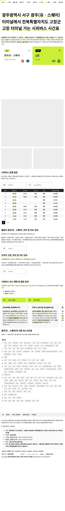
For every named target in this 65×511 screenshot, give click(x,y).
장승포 (28, 399)
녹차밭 (49, 356)
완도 (48, 387)
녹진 (44, 356)
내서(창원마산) (32, 356)
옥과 (44, 387)
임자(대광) (52, 393)
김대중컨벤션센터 (10, 353)
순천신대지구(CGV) (10, 380)
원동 (38, 390)
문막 (42, 368)
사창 (6, 374)
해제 (24, 415)
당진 (15, 359)
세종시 (6, 377)
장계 (6, 399)
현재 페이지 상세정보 (9, 441)
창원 (6, 405)
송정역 (24, 377)
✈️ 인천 (31, 2)
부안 (50, 371)
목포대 (16, 368)
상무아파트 (27, 374)
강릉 (6, 346)
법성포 (11, 371)
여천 (15, 387)
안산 (6, 387)
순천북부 (52, 377)
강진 (10, 346)
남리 (10, 356)
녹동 (39, 356)
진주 (30, 402)
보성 (16, 371)
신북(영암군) (39, 380)
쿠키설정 (37, 429)
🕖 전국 (9, 2)
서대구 (34, 374)
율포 (55, 390)
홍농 (37, 415)
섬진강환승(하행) (52, 374)
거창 (23, 346)
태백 (6, 408)
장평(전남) (36, 399)
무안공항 (26, 368)
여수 (10, 387)
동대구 (40, 362)
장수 (23, 399)
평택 (6, 412)
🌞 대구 (46, 2)
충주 (32, 405)
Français (26, 465)
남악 (15, 356)
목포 (10, 368)
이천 (6, 393)
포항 (10, 412)
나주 (6, 356)
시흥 (24, 380)
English (4, 465)
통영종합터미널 (13, 408)
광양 (19, 349)
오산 (39, 387)
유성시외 (48, 390)
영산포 (25, 387)
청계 (15, 405)
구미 (37, 349)
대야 (36, 359)
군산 (56, 349)
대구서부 (20, 359)
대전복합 (41, 359)
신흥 (46, 380)
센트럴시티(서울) (15, 377)
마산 (6, 368)
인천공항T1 (34, 393)
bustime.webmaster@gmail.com (37, 469)
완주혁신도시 (55, 387)
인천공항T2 (43, 393)
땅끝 (6, 365)
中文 (14, 465)
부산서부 (44, 371)
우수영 (16, 390)
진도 (19, 402)
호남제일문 (31, 415)
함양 (10, 415)
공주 (15, 349)
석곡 (44, 374)
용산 (6, 390)
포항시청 (20, 412)
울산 (26, 390)
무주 (32, 368)
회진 (42, 415)
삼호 (15, 374)
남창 (24, 356)
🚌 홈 (3, 2)
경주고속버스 (30, 346)
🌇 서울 (17, 2)
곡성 (6, 349)
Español (32, 465)
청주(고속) (21, 405)
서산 (40, 374)
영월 (35, 387)
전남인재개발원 (45, 399)
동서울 (46, 362)
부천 (55, 371)
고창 (42, 346)
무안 (21, 368)
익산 (10, 393)
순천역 (19, 380)
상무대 (20, 374)
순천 (47, 377)
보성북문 (22, 371)
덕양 (25, 362)
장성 (10, 399)
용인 (10, 390)
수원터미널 (36, 377)
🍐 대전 (53, 2)
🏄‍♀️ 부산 (38, 2)
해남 (19, 415)
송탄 (29, 377)
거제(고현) (17, 346)
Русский (39, 465)
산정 (10, 374)
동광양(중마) (32, 362)
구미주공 (49, 349)
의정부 (60, 390)
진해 (43, 402)
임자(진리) (7, 396)
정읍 (6, 402)
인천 (28, 393)
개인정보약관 (28, 429)
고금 (37, 346)
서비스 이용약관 (17, 429)
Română (45, 465)
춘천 (27, 405)
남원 (19, 356)
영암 (30, 387)
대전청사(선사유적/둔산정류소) (13, 362)
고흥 (57, 346)
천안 (10, 405)
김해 (18, 353)
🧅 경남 (60, 2)
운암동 (21, 390)
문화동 (47, 368)
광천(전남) (26, 349)
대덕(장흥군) (29, 359)
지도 (15, 402)
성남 (60, 374)
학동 (6, 415)
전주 (52, 399)
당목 (10, 359)
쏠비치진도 (8, 384)
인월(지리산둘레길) (19, 393)
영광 (19, 387)
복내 (28, 371)
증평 (10, 402)
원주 (43, 390)
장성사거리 (17, 399)
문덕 (37, 368)
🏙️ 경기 (24, 2)
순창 (42, 377)
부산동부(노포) (35, 371)
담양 (6, 359)
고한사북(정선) (49, 346)
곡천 (10, 349)
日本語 (10, 465)
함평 (15, 415)
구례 (32, 349)
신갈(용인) (31, 380)
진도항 (25, 402)
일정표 (8, 429)
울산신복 (32, 390)
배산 (6, 371)
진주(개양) (36, 402)
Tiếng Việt (19, 465)
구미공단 (42, 349)
